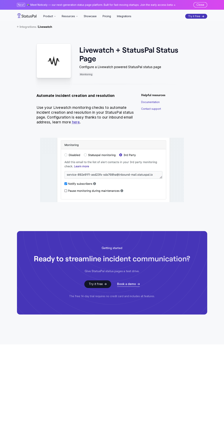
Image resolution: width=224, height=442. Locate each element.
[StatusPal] (27, 15)
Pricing (107, 16)
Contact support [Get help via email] (151, 108)
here (76, 122)
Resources (70, 16)
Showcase (90, 16)
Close (200, 5)
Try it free (196, 16)
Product (49, 16)
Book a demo (128, 284)
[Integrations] (112, 27)
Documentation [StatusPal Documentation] (150, 102)
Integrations (124, 16)
